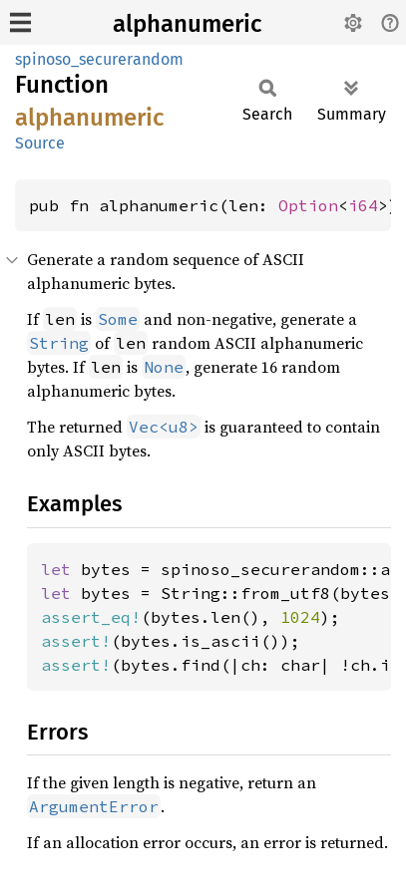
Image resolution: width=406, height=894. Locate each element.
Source (40, 143)
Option (308, 205)
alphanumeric (187, 24)
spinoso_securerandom (99, 59)
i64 (363, 205)
